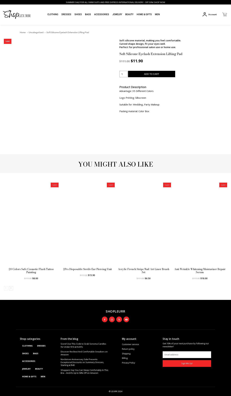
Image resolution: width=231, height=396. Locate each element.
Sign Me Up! (187, 363)
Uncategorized (36, 32)
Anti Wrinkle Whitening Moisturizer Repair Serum (200, 270)
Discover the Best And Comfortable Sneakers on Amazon (84, 353)
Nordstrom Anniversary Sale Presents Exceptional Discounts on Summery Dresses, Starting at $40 (82, 362)
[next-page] (11, 288)
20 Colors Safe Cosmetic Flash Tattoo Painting (31, 270)
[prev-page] (6, 288)
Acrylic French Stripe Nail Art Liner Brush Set (143, 270)
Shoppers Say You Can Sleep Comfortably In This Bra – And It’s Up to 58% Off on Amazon (84, 371)
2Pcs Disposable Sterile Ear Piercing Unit (87, 269)
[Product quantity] (123, 74)
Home (23, 32)
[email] (187, 354)
